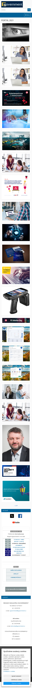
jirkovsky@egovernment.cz (18, 626)
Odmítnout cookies (16, 680)
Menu (27, 15)
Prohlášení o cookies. (9, 671)
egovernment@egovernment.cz (18, 611)
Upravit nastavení (16, 676)
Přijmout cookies (16, 683)
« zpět (16, 505)
